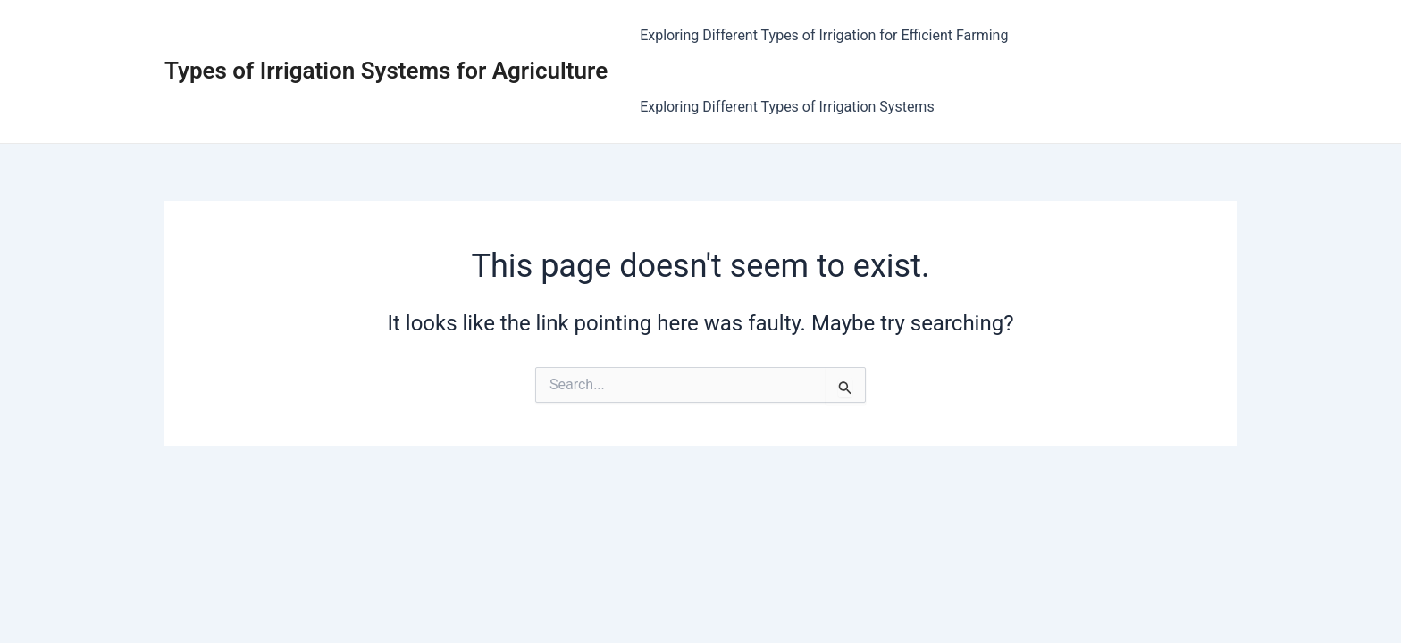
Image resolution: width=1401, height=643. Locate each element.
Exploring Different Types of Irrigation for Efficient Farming (824, 35)
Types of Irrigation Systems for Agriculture (386, 70)
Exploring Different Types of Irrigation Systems (787, 106)
